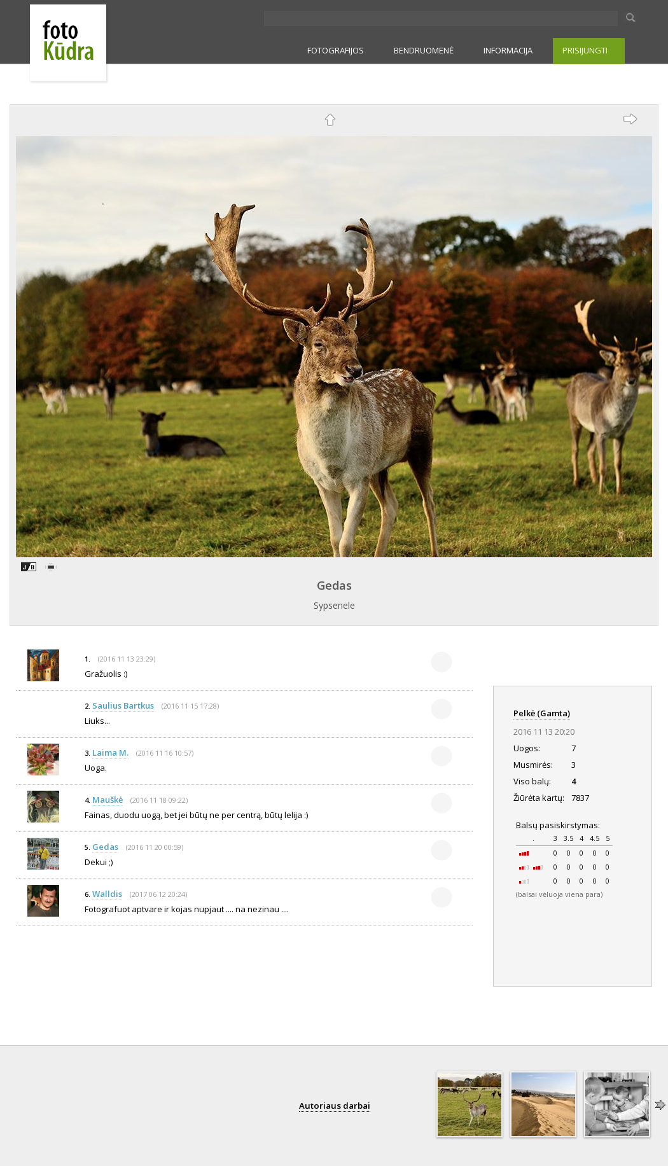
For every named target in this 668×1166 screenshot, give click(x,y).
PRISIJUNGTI (585, 50)
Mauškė (107, 799)
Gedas (334, 585)
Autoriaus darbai (334, 1105)
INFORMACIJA (508, 50)
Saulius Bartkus (123, 705)
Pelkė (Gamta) (541, 713)
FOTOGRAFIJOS (335, 50)
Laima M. (110, 752)
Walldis (107, 893)
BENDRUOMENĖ (424, 50)
